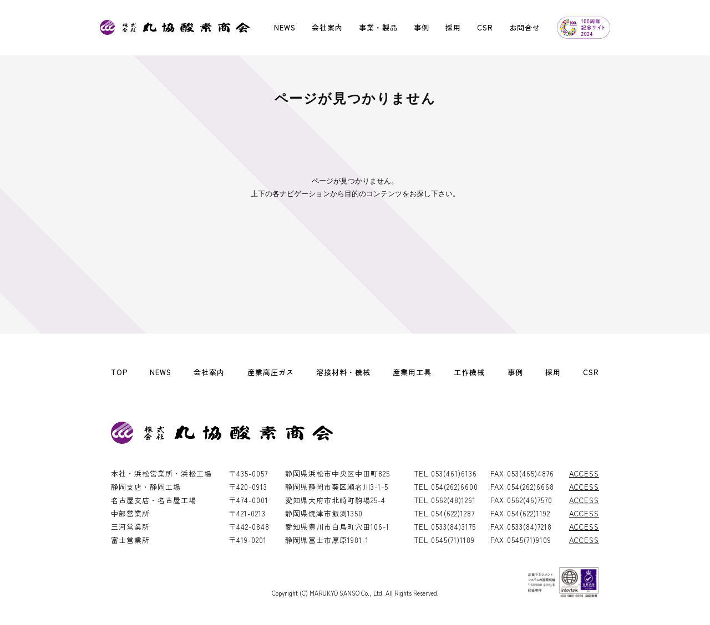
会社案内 (327, 27)
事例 (421, 27)
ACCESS (584, 473)
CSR (485, 27)
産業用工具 (412, 372)
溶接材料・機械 (343, 372)
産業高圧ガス (270, 372)
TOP (119, 372)
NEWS (285, 27)
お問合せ (524, 27)
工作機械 (469, 372)
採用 (453, 27)
